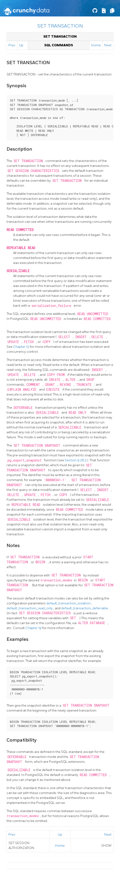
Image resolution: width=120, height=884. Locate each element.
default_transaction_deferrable (85, 608)
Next (108, 45)
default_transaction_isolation (68, 603)
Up (21, 45)
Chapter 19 (33, 628)
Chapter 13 (21, 347)
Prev (11, 45)
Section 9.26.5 (76, 460)
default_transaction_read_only (30, 608)
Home (96, 45)
